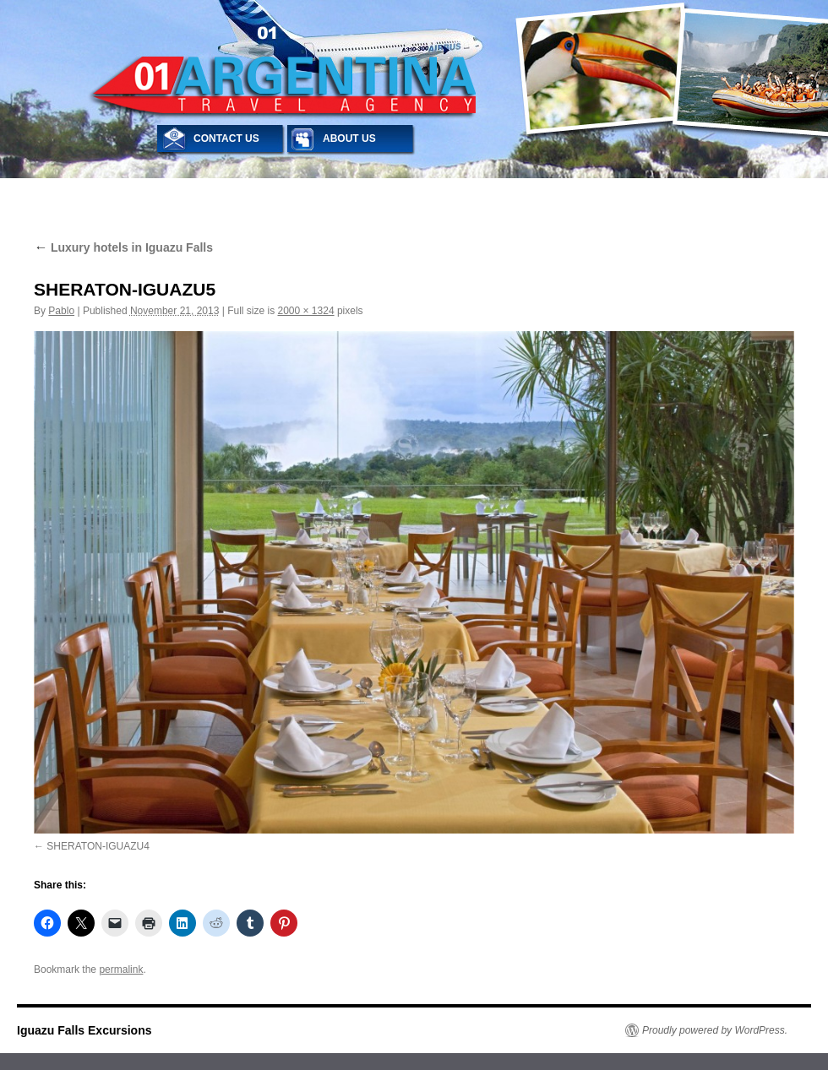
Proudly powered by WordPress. (714, 1030)
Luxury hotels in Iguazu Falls (123, 247)
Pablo (61, 311)
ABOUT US (349, 138)
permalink (121, 969)
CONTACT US (226, 138)
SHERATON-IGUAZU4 (98, 846)
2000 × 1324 (306, 311)
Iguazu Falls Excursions (84, 1030)
